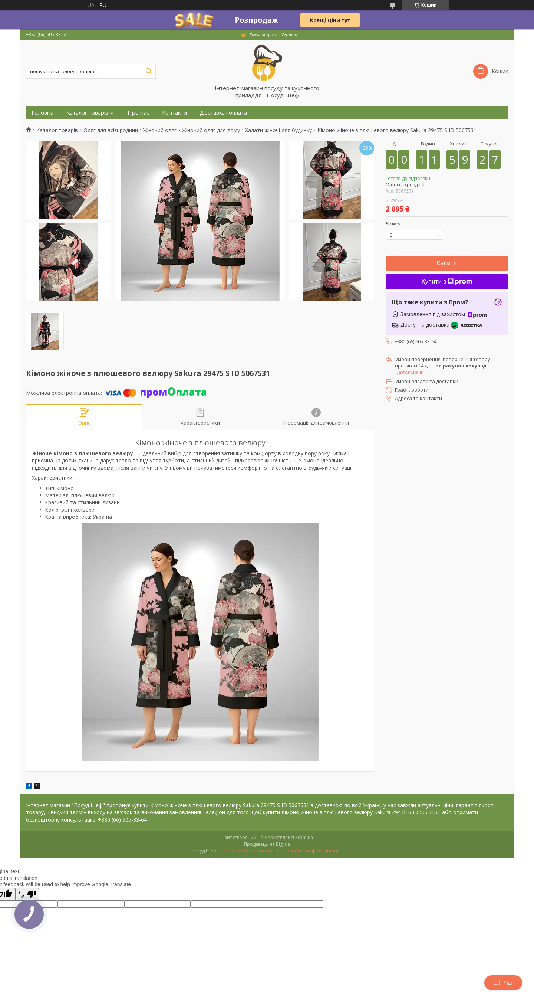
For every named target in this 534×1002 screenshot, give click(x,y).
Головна (42, 112)
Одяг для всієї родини (110, 130)
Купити (447, 263)
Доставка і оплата (223, 112)
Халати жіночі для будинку (278, 130)
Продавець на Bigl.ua (267, 844)
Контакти (174, 112)
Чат (503, 982)
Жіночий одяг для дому (211, 130)
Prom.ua (304, 837)
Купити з (447, 281)
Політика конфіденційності (312, 851)
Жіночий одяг (160, 130)
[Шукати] (148, 71)
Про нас (138, 112)
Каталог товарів (87, 112)
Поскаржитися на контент (249, 851)
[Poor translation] (27, 894)
